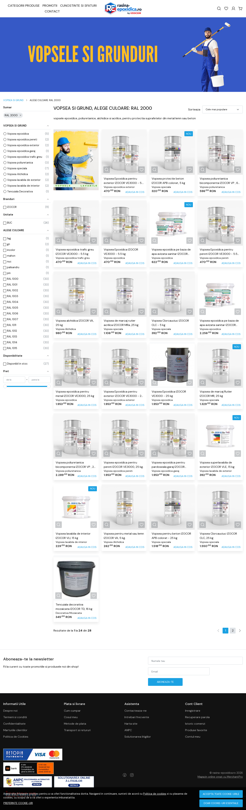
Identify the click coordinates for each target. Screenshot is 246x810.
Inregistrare (192, 711)
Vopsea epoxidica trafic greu (24, 156)
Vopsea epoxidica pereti (22, 139)
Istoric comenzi (195, 724)
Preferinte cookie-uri (18, 803)
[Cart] (240, 8)
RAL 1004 (12, 302)
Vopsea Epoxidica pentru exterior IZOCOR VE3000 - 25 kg (123, 394)
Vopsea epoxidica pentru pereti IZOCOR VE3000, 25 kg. (123, 465)
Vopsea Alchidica (17, 174)
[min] (14, 379)
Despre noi (10, 711)
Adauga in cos (134, 192)
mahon (11, 255)
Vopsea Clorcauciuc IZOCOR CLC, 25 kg (218, 536)
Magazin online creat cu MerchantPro (220, 776)
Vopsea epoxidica (18, 133)
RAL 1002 (12, 290)
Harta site (130, 724)
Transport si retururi (77, 730)
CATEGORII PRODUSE (24, 5)
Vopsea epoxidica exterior (23, 145)
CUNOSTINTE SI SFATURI (78, 5)
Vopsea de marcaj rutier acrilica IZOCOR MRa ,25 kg (121, 323)
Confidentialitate (14, 724)
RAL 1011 (11, 325)
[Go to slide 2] (76, 187)
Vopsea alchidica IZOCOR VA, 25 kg (75, 323)
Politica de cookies (154, 793)
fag (9, 238)
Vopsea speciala (17, 168)
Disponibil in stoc (17, 363)
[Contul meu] (233, 8)
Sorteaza (194, 109)
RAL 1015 (12, 348)
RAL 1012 (12, 330)
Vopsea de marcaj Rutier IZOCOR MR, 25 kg (216, 394)
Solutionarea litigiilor (137, 737)
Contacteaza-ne (135, 711)
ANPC (128, 730)
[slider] (5, 386)
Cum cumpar (72, 711)
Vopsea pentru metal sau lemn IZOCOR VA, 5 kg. (124, 536)
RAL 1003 (12, 296)
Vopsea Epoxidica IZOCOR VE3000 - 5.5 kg (121, 252)
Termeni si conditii (15, 717)
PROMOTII (50, 5)
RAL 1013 (12, 336)
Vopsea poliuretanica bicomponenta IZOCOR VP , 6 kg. (219, 181)
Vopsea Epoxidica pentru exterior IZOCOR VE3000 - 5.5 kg (124, 181)
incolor (11, 250)
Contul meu (192, 737)
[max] (40, 379)
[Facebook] (124, 775)
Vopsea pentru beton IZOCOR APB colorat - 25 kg (171, 536)
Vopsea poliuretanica (20, 162)
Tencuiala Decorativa (20, 191)
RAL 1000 (12, 278)
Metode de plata (75, 724)
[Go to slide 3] (77, 187)
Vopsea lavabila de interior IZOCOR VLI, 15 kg (73, 536)
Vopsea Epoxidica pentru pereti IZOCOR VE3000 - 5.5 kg (218, 252)
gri (8, 244)
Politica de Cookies (15, 737)
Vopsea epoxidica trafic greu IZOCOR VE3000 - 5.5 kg (75, 252)
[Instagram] (131, 775)
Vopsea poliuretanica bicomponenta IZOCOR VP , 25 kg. (76, 465)
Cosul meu (71, 717)
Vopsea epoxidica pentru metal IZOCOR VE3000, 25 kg (75, 394)
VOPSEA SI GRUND (13, 100)
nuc (9, 261)
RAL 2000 (11, 115)
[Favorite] (226, 8)
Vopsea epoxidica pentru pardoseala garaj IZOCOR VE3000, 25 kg (168, 465)
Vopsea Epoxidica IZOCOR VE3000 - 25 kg (169, 394)
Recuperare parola (197, 717)
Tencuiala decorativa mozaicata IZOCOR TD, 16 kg (74, 607)
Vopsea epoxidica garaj (21, 151)
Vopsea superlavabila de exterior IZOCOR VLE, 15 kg (217, 465)
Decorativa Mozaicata (69, 613)
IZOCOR (12, 207)
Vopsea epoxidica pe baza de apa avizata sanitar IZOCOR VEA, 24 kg (219, 323)
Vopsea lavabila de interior (23, 185)
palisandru (13, 267)
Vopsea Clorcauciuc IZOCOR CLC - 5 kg (170, 323)
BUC (9, 222)
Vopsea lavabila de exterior (24, 180)
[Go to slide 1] (74, 187)
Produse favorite (196, 730)
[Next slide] (91, 160)
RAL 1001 (12, 284)
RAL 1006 (12, 313)
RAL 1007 (12, 319)
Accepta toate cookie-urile (221, 794)
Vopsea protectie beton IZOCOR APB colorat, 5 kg (168, 181)
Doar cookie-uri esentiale (221, 803)
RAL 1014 (12, 342)
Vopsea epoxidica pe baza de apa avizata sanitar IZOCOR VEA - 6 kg (171, 252)
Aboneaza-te (165, 681)
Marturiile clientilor (15, 730)
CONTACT (52, 11)
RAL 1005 (12, 307)
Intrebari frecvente (136, 717)
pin (9, 273)
